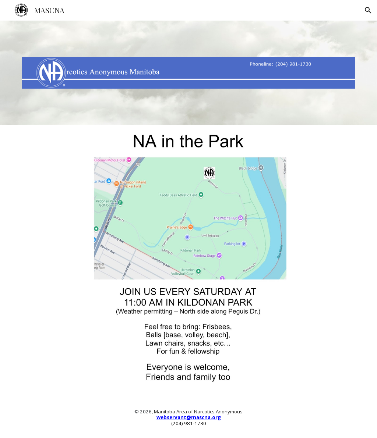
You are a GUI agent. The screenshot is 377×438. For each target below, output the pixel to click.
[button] (368, 10)
